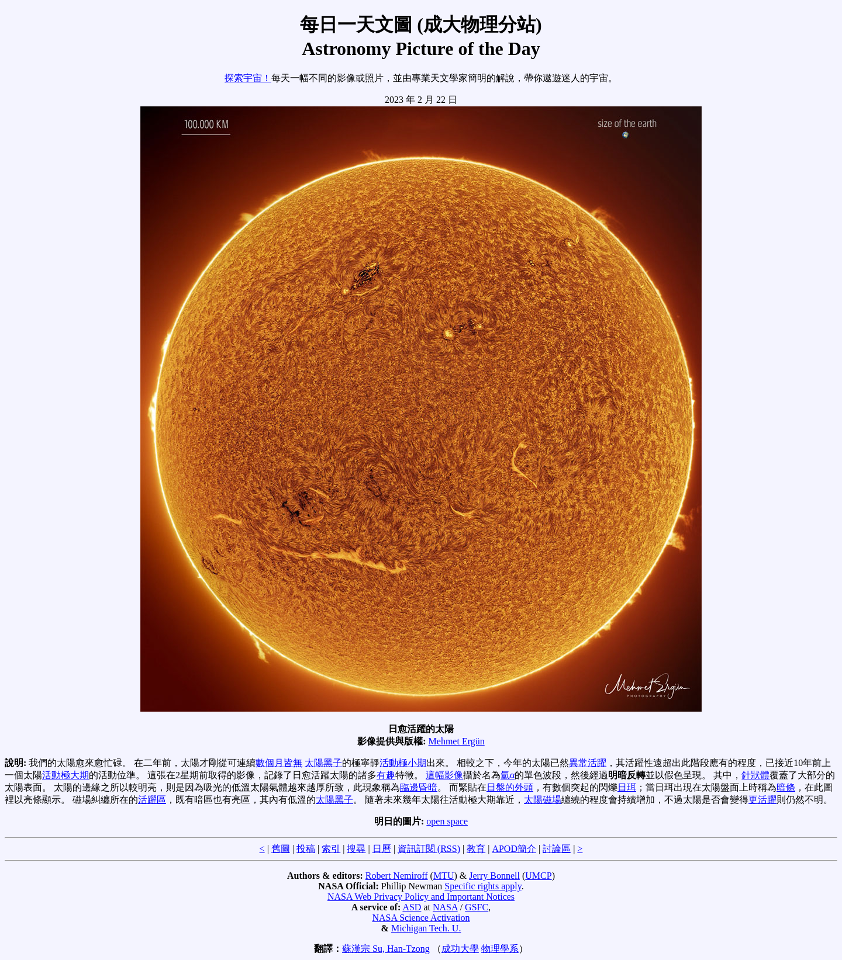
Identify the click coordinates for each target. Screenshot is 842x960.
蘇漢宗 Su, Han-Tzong (386, 949)
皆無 (293, 763)
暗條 (786, 787)
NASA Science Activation (421, 918)
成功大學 (460, 949)
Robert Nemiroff (396, 876)
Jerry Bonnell (494, 876)
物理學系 (500, 949)
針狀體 (755, 775)
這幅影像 (444, 775)
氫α (508, 775)
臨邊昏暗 (418, 787)
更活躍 (762, 800)
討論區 (557, 849)
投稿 (305, 849)
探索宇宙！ (248, 78)
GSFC (476, 907)
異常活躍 (587, 763)
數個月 (270, 763)
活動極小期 (402, 763)
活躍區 (152, 800)
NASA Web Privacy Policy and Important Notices (421, 897)
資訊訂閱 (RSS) (429, 849)
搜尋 (356, 849)
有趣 (386, 775)
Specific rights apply (482, 886)
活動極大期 (65, 775)
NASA (445, 907)
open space (447, 821)
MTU (443, 876)
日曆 (381, 849)
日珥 (626, 787)
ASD (411, 907)
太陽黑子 (323, 763)
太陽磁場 (542, 800)
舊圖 (280, 849)
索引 (331, 849)
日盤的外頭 (509, 787)
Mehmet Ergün (457, 741)
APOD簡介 (514, 849)
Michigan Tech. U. (426, 928)
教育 (476, 849)
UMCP (538, 876)
